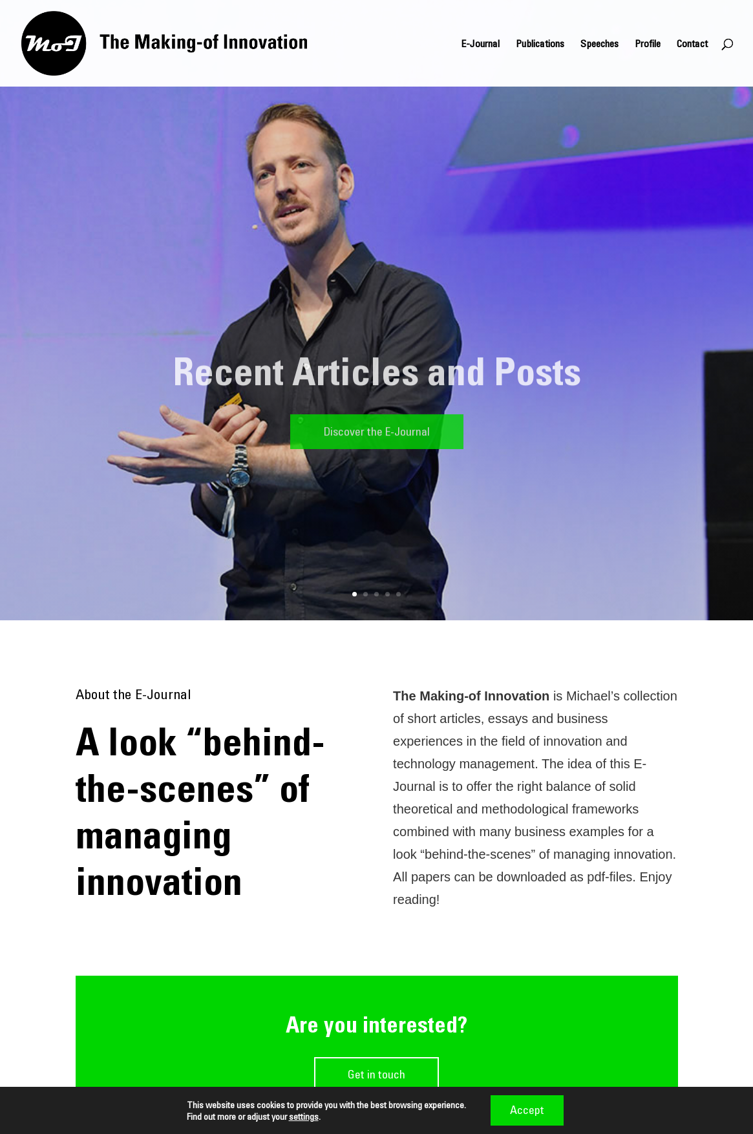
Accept (527, 1109)
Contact (692, 44)
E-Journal (480, 44)
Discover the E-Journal (377, 435)
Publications (540, 44)
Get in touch (376, 1074)
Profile (648, 44)
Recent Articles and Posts (377, 375)
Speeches (599, 44)
